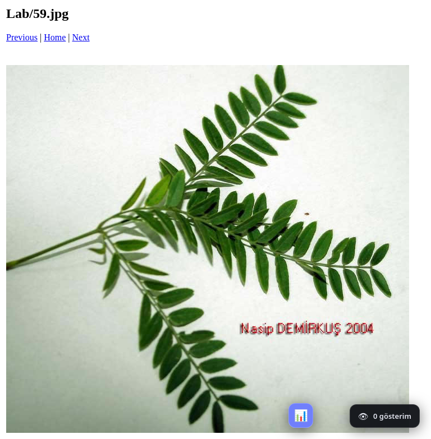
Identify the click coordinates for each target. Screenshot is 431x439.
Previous (22, 37)
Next (81, 37)
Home (55, 37)
